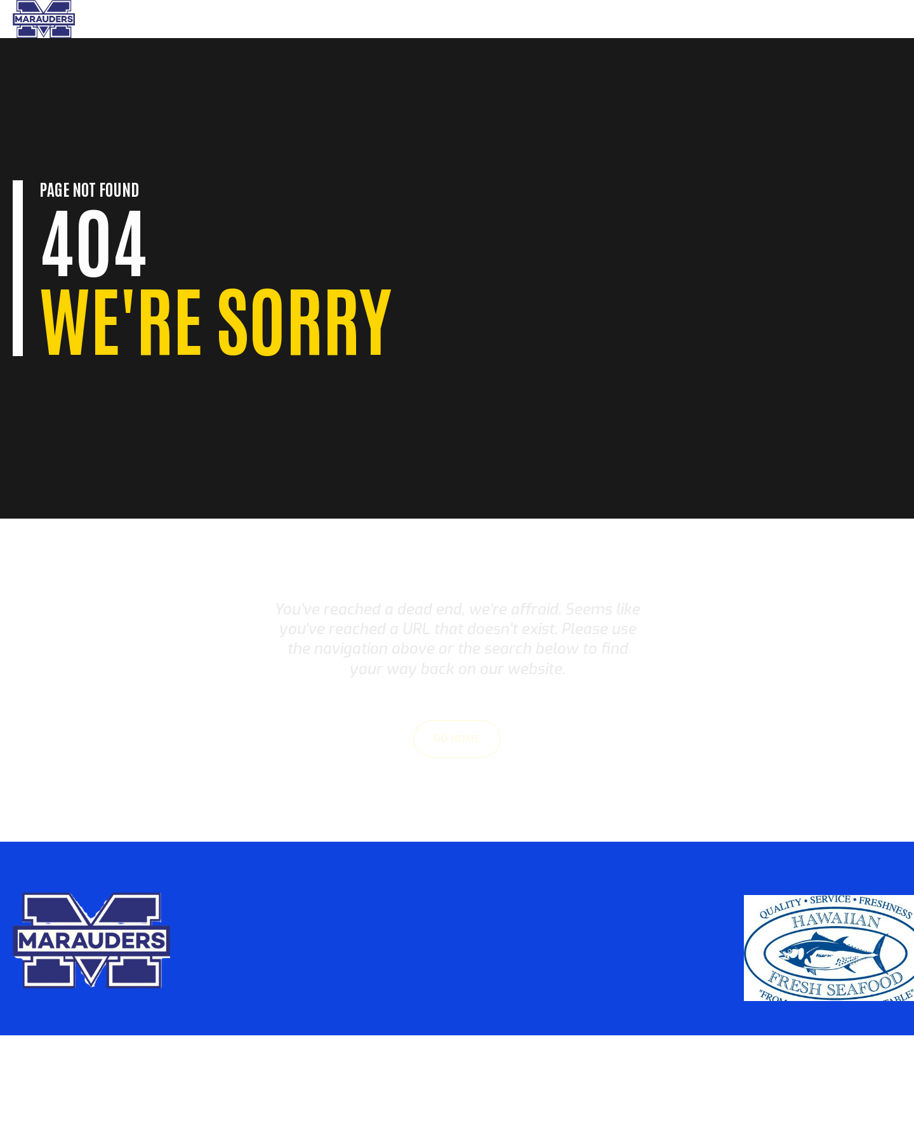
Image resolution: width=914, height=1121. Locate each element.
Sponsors (865, 19)
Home (702, 19)
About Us (805, 19)
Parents (749, 19)
